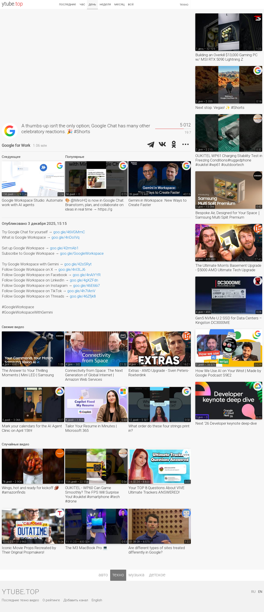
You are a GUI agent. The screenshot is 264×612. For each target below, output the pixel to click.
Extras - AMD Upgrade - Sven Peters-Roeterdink (158, 372)
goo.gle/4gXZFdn (84, 280)
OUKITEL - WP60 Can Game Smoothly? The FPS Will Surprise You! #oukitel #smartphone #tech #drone (92, 494)
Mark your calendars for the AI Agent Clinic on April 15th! (32, 428)
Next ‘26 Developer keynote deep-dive (226, 423)
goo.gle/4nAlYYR (87, 275)
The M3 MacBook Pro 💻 (86, 548)
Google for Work (16, 145)
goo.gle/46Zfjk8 (83, 296)
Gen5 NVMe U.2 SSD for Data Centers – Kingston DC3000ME (228, 320)
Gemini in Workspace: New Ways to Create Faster (157, 202)
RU (253, 592)
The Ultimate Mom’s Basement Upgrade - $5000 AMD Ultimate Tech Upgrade (228, 267)
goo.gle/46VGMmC (69, 232)
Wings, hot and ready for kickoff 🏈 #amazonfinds (30, 490)
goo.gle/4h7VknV (81, 291)
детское (157, 574)
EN (260, 592)
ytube (12, 4)
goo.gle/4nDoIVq (65, 237)
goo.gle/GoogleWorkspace (82, 253)
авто (103, 574)
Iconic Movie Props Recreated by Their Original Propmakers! (29, 550)
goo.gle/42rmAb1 (64, 248)
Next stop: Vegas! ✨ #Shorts (219, 107)
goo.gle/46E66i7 (86, 285)
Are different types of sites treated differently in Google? (156, 550)
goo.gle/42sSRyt (78, 264)
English (97, 600)
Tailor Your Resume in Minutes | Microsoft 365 (91, 428)
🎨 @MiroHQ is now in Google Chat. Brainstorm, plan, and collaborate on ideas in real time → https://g (94, 204)
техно (118, 574)
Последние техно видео (20, 600)
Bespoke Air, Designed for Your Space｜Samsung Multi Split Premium (228, 215)
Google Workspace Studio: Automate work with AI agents (32, 202)
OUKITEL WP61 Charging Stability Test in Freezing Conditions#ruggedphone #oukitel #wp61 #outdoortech (228, 160)
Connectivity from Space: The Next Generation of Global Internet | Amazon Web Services (94, 375)
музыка (136, 574)
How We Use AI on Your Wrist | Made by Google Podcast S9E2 (228, 372)
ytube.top (20, 591)
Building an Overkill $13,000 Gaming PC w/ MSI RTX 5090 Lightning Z (226, 57)
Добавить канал (76, 600)
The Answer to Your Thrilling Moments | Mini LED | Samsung (28, 372)
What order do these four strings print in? (159, 428)
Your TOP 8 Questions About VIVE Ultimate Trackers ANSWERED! (156, 490)
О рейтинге (51, 600)
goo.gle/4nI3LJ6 (71, 269)
